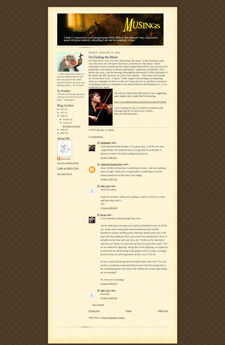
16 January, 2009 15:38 (109, 179)
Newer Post (94, 310)
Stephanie (106, 142)
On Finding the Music (71, 126)
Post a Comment (98, 305)
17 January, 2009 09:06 (109, 208)
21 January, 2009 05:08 (109, 298)
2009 (62, 116)
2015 (62, 109)
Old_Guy (66, 159)
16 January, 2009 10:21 (109, 158)
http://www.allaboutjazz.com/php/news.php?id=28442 (140, 102)
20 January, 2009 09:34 (109, 284)
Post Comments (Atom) (113, 317)
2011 (62, 112)
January (66, 123)
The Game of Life (64, 174)
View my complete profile (68, 163)
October (66, 119)
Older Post (163, 310)
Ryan (103, 214)
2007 (62, 133)
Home (129, 310)
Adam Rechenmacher (112, 164)
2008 (62, 129)
